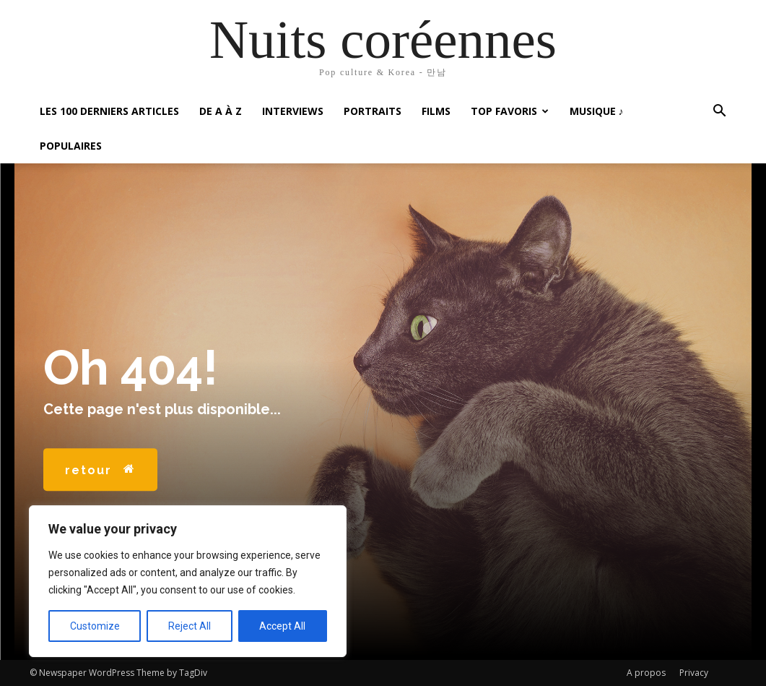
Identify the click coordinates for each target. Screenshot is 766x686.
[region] (188, 581)
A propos (646, 672)
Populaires (71, 146)
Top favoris (510, 111)
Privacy (693, 672)
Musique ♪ (597, 111)
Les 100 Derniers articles (109, 111)
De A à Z (220, 111)
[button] (719, 112)
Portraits (372, 111)
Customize (95, 626)
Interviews (292, 111)
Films (436, 111)
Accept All (282, 626)
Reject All (189, 626)
